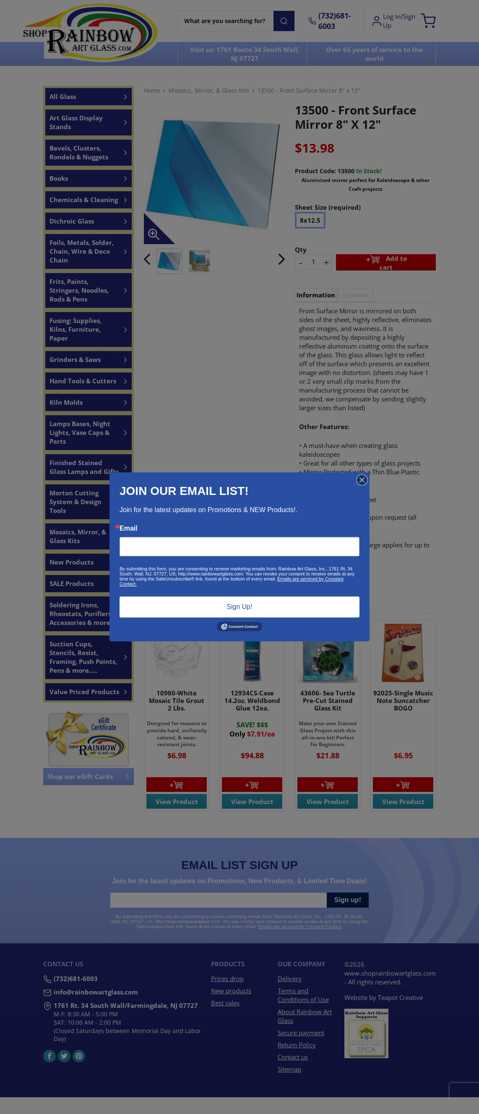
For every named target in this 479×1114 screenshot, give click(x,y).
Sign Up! (239, 606)
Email (129, 528)
